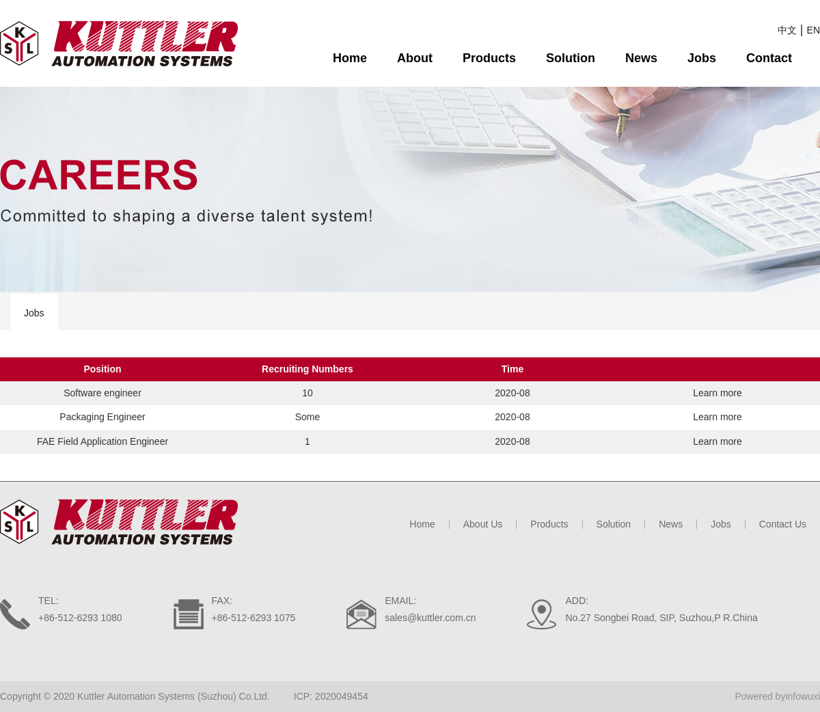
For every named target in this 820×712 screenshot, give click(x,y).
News (641, 58)
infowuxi (802, 696)
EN (813, 30)
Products (489, 58)
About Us (483, 524)
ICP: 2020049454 (331, 696)
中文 (787, 30)
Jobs (701, 58)
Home (350, 58)
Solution (570, 58)
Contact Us (782, 524)
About (415, 58)
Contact (769, 58)
